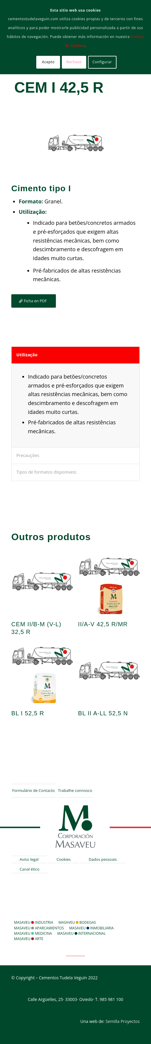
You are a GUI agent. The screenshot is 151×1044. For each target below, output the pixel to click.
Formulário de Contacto (33, 790)
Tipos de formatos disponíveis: (46, 472)
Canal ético (30, 869)
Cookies (63, 859)
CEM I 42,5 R (58, 87)
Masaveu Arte (28, 938)
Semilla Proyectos (123, 1021)
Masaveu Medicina (33, 933)
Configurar (102, 61)
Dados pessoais (103, 859)
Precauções (27, 455)
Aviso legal (29, 859)
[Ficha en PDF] (33, 301)
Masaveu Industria (33, 922)
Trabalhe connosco (75, 790)
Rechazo (74, 61)
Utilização (26, 355)
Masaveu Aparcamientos (39, 928)
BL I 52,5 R (27, 713)
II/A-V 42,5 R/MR (103, 624)
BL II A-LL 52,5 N (103, 713)
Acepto (48, 61)
